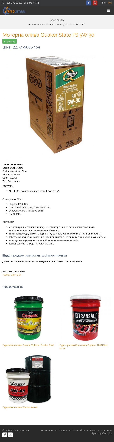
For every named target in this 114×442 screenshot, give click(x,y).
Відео (93, 430)
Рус (110, 2)
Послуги (62, 430)
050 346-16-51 (31, 2)
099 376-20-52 (14, 2)
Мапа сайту (78, 430)
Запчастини (47, 430)
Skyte (93, 433)
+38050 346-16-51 (11, 274)
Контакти (106, 430)
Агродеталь (22, 430)
